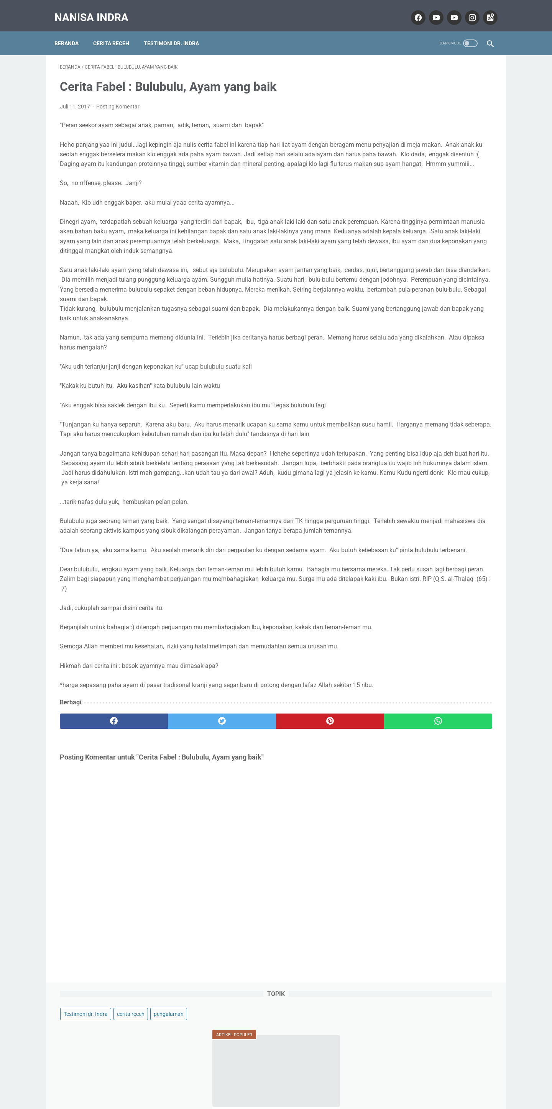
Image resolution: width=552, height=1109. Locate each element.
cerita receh (448, 79)
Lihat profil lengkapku (434, 562)
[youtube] (430, 9)
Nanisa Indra (97, 9)
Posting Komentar (118, 99)
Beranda (72, 30)
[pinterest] (241, 819)
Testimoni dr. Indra (176, 30)
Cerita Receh (117, 30)
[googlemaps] (484, 9)
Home (276, 1081)
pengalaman (396, 93)
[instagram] (466, 9)
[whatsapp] (313, 819)
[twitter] (168, 819)
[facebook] (412, 9)
